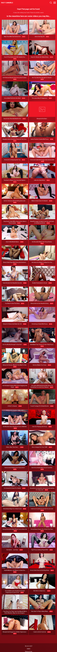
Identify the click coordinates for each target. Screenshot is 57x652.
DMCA (28, 649)
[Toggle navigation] (54, 3)
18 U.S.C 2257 (28, 646)
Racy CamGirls (7, 2)
